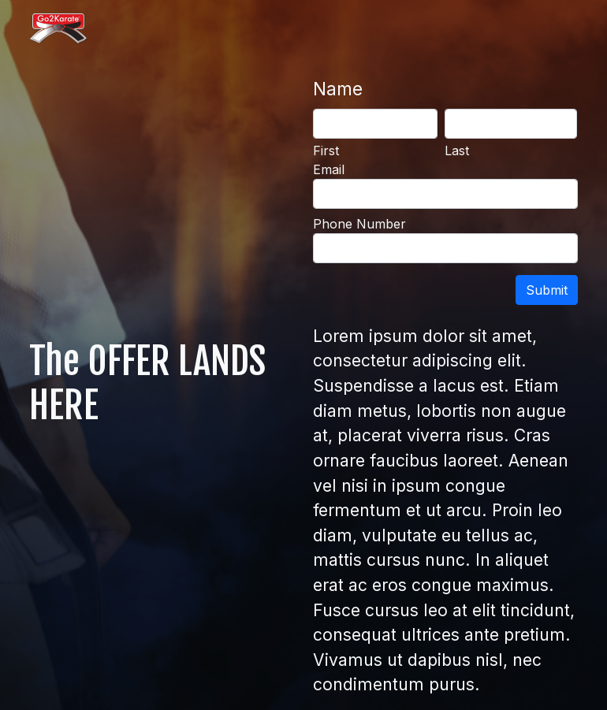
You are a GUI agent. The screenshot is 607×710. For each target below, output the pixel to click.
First (326, 150)
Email (328, 169)
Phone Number (359, 224)
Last (457, 150)
